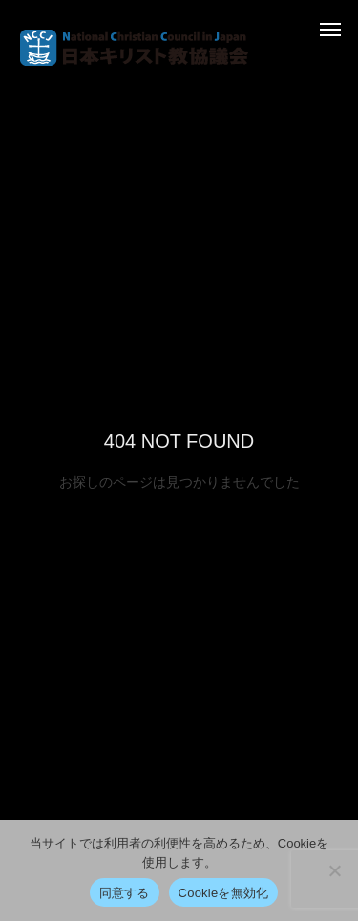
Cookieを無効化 (224, 893)
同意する (124, 893)
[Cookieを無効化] (334, 870)
